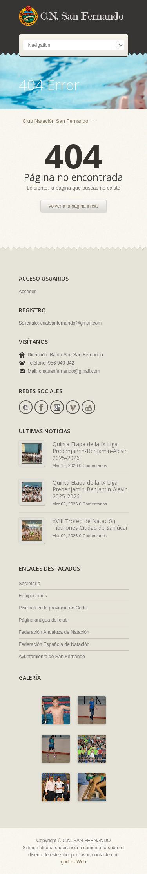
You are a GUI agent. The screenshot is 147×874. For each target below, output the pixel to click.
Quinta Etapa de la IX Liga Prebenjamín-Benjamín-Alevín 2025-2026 (90, 451)
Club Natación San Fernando (56, 121)
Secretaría (29, 583)
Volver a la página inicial (73, 206)
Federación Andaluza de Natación (54, 632)
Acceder (27, 291)
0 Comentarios (93, 465)
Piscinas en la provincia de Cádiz (53, 608)
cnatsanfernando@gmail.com (71, 323)
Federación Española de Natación (54, 644)
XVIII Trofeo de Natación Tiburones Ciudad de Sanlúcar (90, 524)
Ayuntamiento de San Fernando (52, 656)
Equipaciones (33, 595)
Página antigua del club (43, 620)
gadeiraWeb (73, 862)
